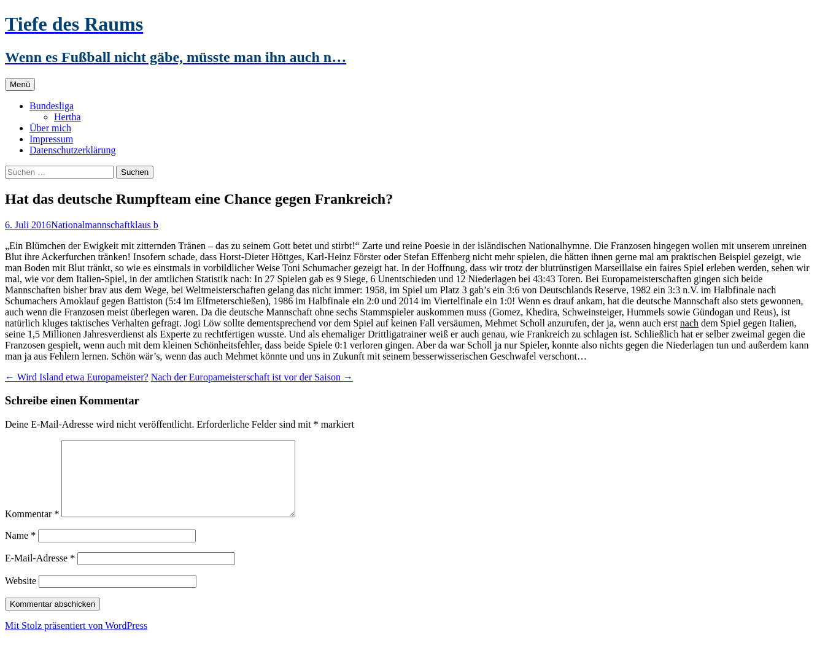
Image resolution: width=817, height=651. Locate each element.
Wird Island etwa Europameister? (77, 377)
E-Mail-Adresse (40, 573)
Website (20, 595)
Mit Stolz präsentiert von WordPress (76, 640)
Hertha (67, 117)
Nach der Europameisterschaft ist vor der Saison (252, 377)
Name (20, 550)
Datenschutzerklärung (72, 150)
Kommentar (32, 528)
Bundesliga (51, 106)
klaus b (144, 225)
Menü (20, 84)
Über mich (50, 128)
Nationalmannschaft (90, 225)
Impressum (51, 139)
